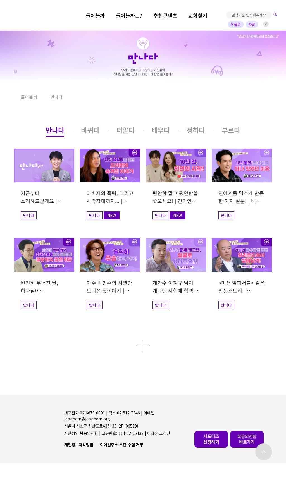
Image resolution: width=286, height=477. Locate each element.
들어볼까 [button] (29, 97)
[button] (7, 97)
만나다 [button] (56, 97)
